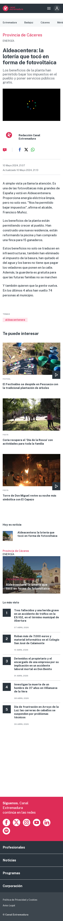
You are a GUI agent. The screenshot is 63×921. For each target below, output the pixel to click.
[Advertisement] (31, 765)
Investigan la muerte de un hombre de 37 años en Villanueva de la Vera (35, 688)
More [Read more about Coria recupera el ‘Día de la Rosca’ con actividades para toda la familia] (31, 422)
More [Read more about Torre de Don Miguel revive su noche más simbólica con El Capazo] (31, 477)
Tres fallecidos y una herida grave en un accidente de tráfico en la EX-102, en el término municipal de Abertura (36, 615)
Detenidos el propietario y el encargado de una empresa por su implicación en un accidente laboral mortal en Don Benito (36, 664)
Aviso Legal (9, 905)
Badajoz (28, 22)
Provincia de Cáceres (22, 35)
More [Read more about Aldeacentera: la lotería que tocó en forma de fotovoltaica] (31, 536)
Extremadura (10, 22)
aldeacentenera (15, 319)
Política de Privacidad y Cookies (20, 899)
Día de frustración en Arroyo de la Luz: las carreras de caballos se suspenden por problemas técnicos (36, 712)
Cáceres (45, 22)
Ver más (31, 571)
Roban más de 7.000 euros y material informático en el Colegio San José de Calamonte (36, 640)
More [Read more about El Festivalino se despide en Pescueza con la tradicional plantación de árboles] (31, 366)
